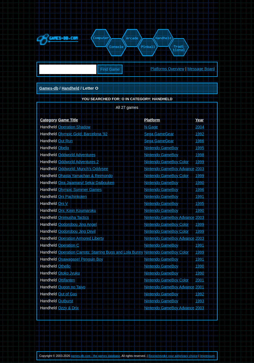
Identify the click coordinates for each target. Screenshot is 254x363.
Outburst (65, 301)
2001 (200, 280)
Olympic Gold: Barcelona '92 (83, 134)
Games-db (48, 88)
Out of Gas (67, 294)
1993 (200, 301)
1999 (200, 162)
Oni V (63, 203)
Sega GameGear (159, 134)
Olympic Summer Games (80, 189)
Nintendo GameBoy (161, 148)
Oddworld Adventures (77, 155)
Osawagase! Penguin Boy (80, 259)
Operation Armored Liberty (81, 238)
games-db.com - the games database (95, 355)
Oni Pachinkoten (72, 196)
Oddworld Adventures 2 (78, 162)
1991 (200, 196)
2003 (200, 168)
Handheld (70, 88)
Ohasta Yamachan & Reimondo (85, 175)
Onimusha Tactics (73, 217)
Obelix (63, 148)
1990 (200, 182)
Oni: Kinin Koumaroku (77, 210)
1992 (200, 134)
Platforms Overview (167, 69)
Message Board (201, 69)
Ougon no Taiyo (72, 287)
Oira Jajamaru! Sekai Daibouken (86, 182)
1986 (200, 141)
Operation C (68, 245)
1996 (200, 189)
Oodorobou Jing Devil (77, 231)
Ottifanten (66, 280)
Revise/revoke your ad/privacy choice (173, 355)
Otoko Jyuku (69, 273)
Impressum (207, 355)
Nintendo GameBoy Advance (169, 168)
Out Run (65, 141)
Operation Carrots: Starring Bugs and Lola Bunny (100, 252)
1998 (200, 155)
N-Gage (151, 127)
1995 (200, 148)
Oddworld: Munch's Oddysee (83, 168)
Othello (64, 266)
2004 (200, 127)
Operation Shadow (74, 127)
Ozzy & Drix (68, 308)
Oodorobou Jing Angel (77, 224)
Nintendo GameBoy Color (166, 162)
